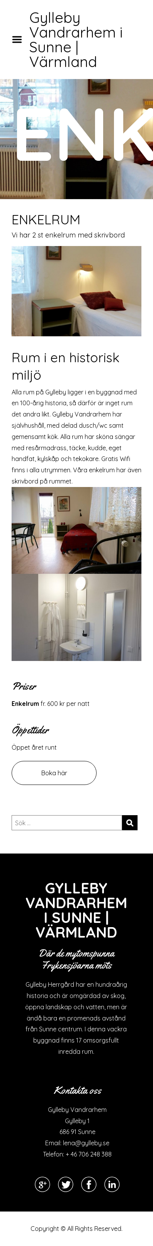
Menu (20, 39)
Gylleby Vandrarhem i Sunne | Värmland (76, 39)
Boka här (54, 773)
